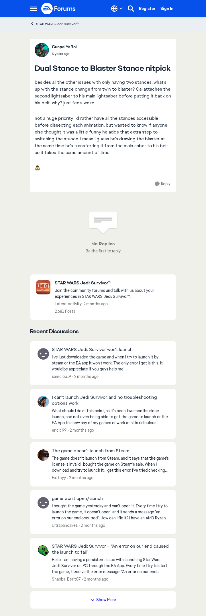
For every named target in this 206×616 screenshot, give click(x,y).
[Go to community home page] (58, 8)
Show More (103, 599)
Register (147, 8)
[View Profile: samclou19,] (43, 354)
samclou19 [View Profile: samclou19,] (61, 376)
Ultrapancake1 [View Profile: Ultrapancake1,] (65, 525)
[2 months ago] (85, 377)
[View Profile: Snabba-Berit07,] (43, 550)
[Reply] (163, 184)
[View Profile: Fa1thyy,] (43, 455)
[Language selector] (117, 8)
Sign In (166, 8)
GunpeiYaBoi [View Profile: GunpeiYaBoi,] (64, 46)
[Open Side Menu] (33, 8)
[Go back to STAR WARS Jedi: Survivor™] (112, 283)
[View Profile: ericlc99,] (43, 401)
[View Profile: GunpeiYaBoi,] (42, 50)
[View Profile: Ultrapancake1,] (43, 503)
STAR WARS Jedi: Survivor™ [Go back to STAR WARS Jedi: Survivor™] (54, 23)
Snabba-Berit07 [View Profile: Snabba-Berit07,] (66, 578)
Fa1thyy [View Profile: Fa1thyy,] (59, 477)
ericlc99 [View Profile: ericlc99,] (59, 429)
